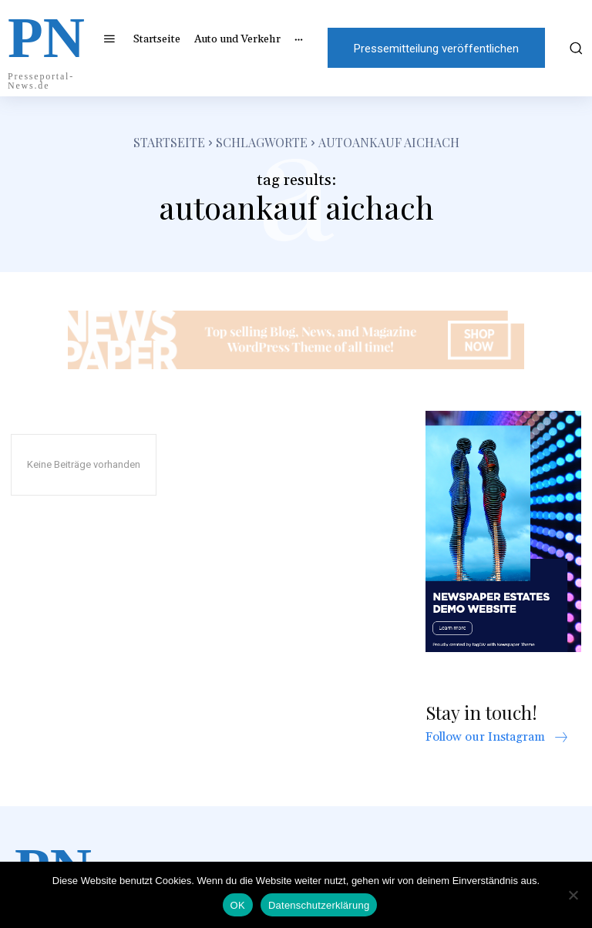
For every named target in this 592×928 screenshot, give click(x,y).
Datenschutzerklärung (318, 905)
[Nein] (572, 895)
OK (237, 905)
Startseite (169, 142)
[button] (574, 47)
